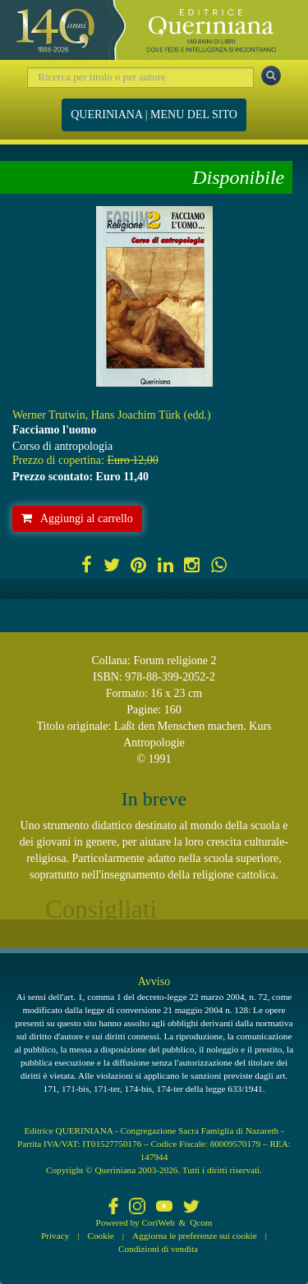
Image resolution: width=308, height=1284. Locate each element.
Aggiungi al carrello (77, 518)
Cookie (101, 1235)
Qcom (201, 1222)
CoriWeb (157, 1222)
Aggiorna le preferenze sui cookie (194, 1235)
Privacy (55, 1235)
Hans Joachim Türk (136, 415)
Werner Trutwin (48, 415)
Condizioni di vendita (158, 1249)
